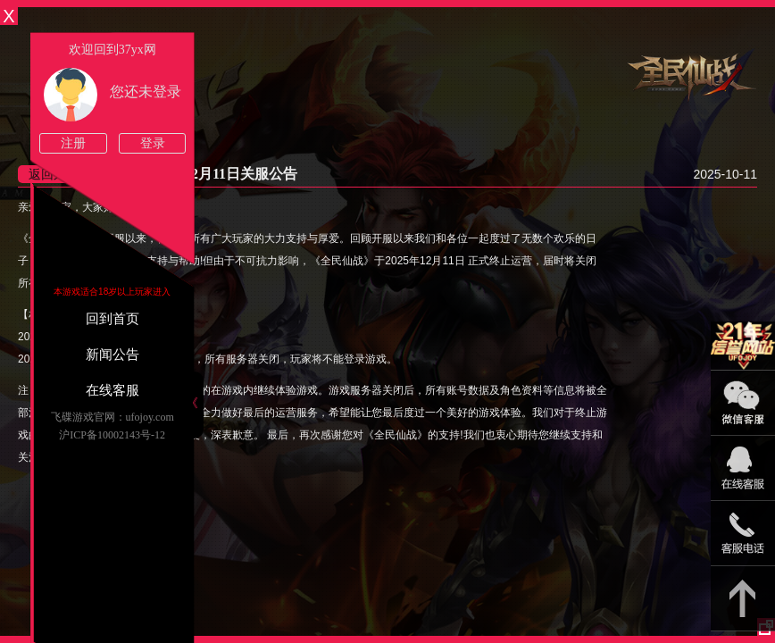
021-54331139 (743, 533)
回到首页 (112, 319)
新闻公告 (112, 354)
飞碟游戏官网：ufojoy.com (112, 417)
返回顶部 (743, 598)
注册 (73, 143)
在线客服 (112, 390)
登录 (152, 143)
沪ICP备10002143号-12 (112, 435)
